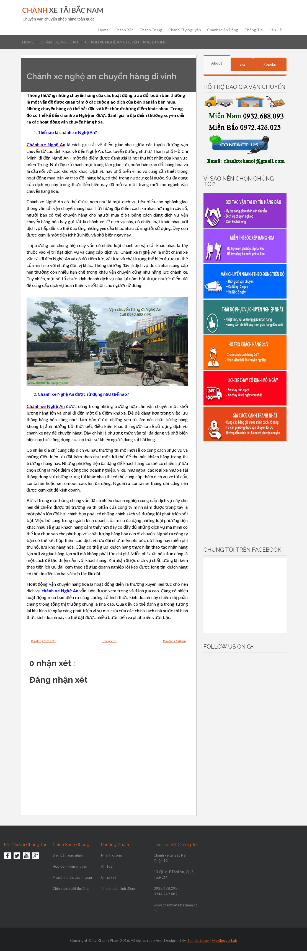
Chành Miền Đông (222, 30)
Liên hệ (275, 30)
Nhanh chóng (111, 855)
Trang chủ (109, 641)
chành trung (151, 30)
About (216, 63)
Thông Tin (253, 30)
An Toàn (108, 866)
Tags (241, 64)
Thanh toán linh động (118, 888)
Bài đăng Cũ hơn (174, 641)
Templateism (198, 940)
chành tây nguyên (184, 30)
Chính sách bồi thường (71, 888)
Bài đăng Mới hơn (43, 641)
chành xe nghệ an (59, 42)
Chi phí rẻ (108, 877)
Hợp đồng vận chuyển (70, 866)
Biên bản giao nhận (68, 855)
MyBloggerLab (224, 940)
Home (103, 30)
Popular (270, 64)
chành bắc (124, 30)
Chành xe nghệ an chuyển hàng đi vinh (126, 42)
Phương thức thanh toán (72, 877)
